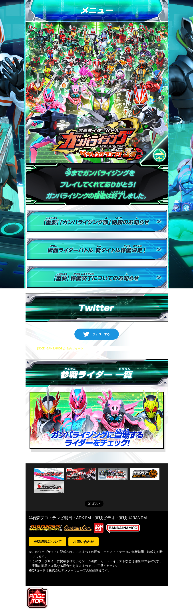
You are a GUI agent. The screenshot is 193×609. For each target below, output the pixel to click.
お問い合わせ (83, 541)
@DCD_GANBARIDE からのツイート (60, 348)
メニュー (97, 11)
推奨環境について (47, 541)
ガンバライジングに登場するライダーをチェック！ (97, 419)
